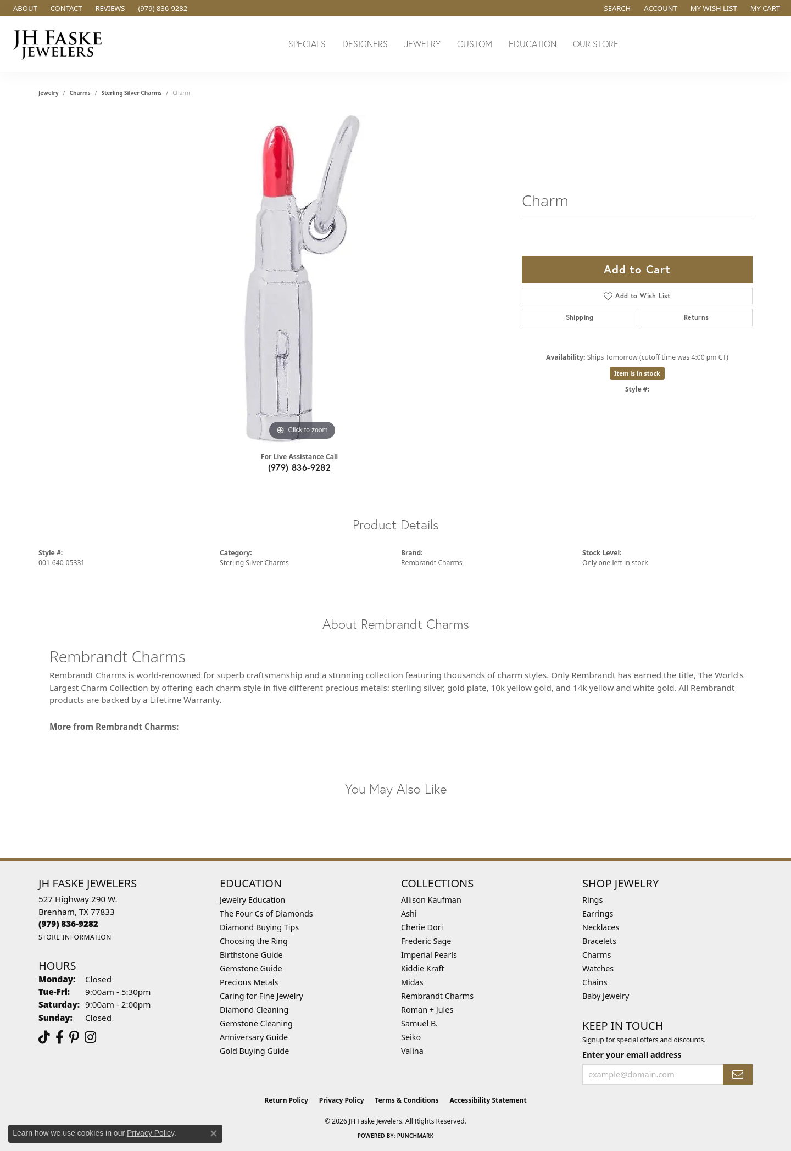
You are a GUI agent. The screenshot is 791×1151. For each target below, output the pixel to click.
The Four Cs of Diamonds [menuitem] (266, 913)
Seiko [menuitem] (411, 1037)
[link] (24, 8)
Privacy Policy (341, 1100)
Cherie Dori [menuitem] (422, 927)
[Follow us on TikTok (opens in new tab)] (44, 1037)
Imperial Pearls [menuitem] (429, 954)
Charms (80, 93)
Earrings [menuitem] (597, 913)
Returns (696, 317)
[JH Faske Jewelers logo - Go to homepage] (60, 44)
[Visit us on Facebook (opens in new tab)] (59, 1037)
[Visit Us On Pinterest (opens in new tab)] (74, 1037)
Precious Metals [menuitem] (249, 982)
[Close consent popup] (213, 1133)
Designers (365, 43)
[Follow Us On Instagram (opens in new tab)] (90, 1037)
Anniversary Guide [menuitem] (254, 1037)
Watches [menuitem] (598, 968)
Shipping (580, 317)
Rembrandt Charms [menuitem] (437, 996)
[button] (616, 8)
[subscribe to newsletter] (738, 1074)
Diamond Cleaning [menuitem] (254, 1009)
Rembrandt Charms (432, 562)
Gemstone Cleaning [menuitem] (256, 1023)
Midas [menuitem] (412, 982)
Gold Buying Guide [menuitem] (254, 1051)
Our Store (596, 43)
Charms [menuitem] (596, 954)
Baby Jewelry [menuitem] (605, 996)
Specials (307, 43)
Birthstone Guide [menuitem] (251, 954)
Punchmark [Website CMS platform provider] (415, 1135)
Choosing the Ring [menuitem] (254, 941)
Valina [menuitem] (412, 1051)
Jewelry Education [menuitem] (252, 900)
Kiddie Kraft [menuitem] (422, 968)
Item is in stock (637, 373)
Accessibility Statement (487, 1100)
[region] (302, 278)
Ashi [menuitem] (409, 913)
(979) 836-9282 (299, 467)
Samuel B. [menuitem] (419, 1023)
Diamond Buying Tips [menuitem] (259, 927)
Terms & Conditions (407, 1100)
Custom (474, 43)
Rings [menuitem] (592, 900)
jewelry (48, 93)
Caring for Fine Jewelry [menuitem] (261, 996)
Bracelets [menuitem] (599, 941)
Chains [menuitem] (595, 982)
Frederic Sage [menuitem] (426, 941)
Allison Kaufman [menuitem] (431, 900)
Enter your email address (631, 1054)
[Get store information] (75, 937)
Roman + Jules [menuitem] (427, 1009)
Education (532, 43)
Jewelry (422, 43)
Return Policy (286, 1100)
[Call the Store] (68, 923)
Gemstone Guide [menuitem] (251, 968)
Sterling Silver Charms (131, 93)
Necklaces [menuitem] (600, 927)
